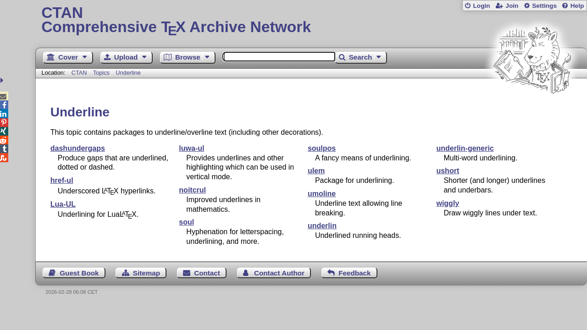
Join (511, 5)
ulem (316, 171)
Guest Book (79, 273)
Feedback (354, 273)
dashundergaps (77, 148)
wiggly (447, 203)
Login (481, 5)
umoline (322, 194)
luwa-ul (191, 148)
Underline (128, 72)
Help (577, 5)
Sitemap (146, 273)
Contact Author (279, 273)
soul (186, 222)
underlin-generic (464, 148)
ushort (447, 171)
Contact (207, 273)
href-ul (61, 180)
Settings (544, 5)
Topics (102, 72)
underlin (322, 226)
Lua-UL (63, 204)
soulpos (322, 148)
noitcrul (192, 190)
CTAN (79, 72)
